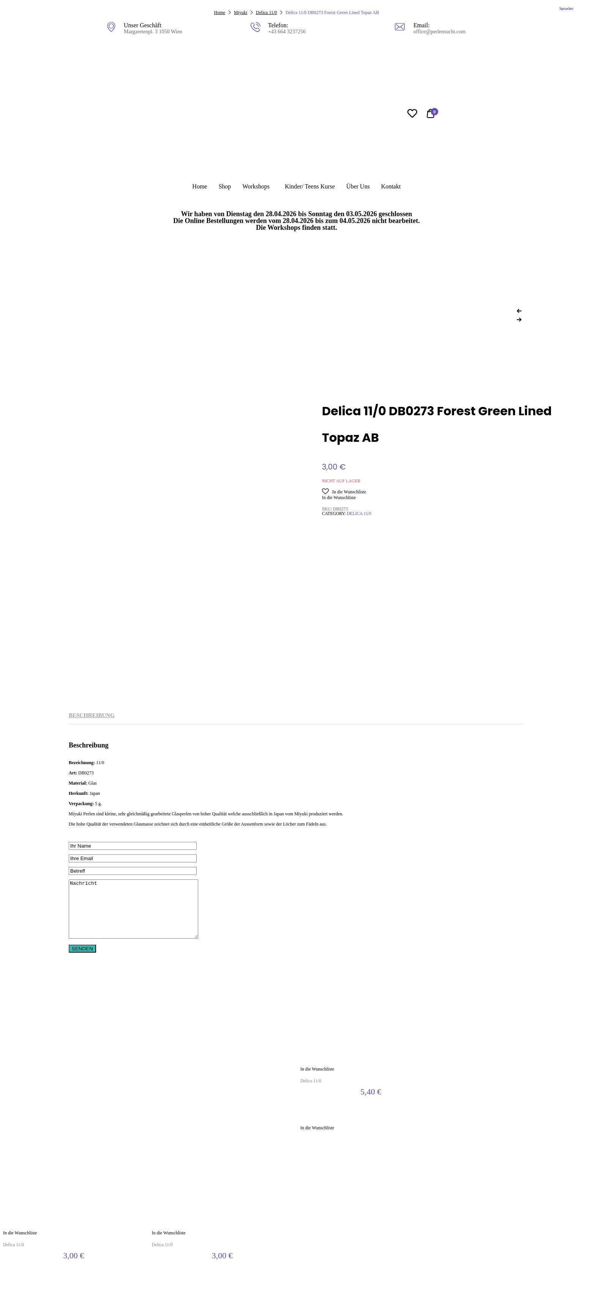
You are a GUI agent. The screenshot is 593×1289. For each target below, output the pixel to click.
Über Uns (358, 186)
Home (199, 186)
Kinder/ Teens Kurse (310, 186)
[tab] (92, 715)
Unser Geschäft (142, 25)
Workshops (256, 186)
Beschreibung (92, 715)
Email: (421, 25)
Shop (225, 186)
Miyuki (240, 12)
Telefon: (278, 25)
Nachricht (141, 914)
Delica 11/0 (266, 12)
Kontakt (391, 186)
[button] (344, 492)
